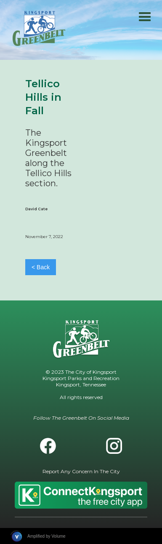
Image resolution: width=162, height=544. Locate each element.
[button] (145, 17)
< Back (41, 267)
